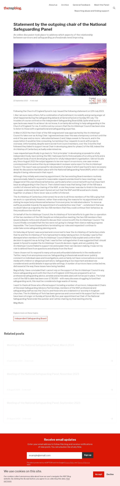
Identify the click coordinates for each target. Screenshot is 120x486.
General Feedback (81, 5)
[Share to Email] (99, 101)
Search (114, 8)
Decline (110, 474)
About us (53, 5)
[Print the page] (105, 101)
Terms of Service (84, 463)
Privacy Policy (69, 463)
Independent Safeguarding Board (30, 318)
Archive (65, 5)
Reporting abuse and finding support (91, 11)
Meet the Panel (101, 5)
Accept (98, 474)
